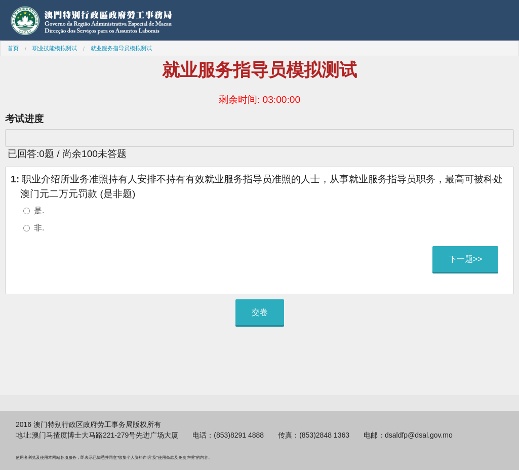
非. (39, 227)
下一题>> (466, 259)
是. (39, 210)
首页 (13, 48)
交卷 (260, 312)
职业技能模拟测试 (54, 48)
